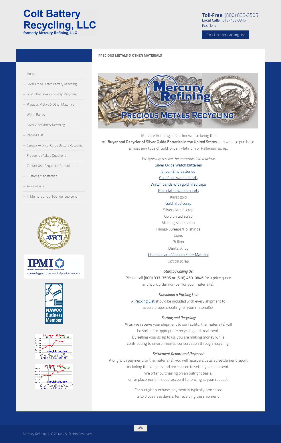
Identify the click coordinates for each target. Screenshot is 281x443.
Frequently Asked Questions (46, 156)
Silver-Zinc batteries (178, 171)
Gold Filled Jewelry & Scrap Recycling (52, 94)
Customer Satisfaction (42, 176)
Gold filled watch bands (178, 177)
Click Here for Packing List (225, 34)
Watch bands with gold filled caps (178, 184)
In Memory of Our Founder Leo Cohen (53, 196)
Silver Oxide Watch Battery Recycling (52, 84)
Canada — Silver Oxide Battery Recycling (55, 145)
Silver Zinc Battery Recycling (46, 125)
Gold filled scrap (178, 203)
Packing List (144, 301)
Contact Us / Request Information (50, 166)
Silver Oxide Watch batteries (178, 165)
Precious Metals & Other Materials (50, 104)
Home (31, 74)
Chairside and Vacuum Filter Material (178, 254)
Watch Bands (36, 115)
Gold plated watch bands (178, 190)
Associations (35, 186)
